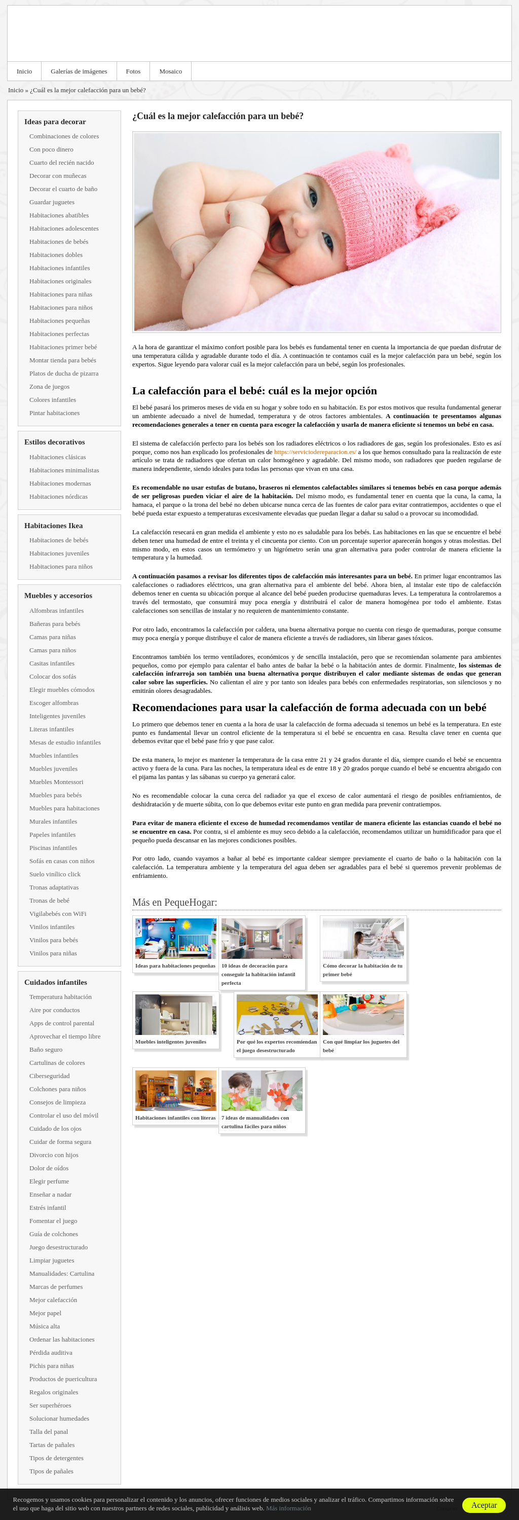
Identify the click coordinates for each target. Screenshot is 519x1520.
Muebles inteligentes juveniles (170, 1042)
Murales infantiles (53, 821)
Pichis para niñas (51, 1365)
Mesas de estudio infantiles (65, 742)
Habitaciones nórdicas (58, 496)
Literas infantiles (51, 729)
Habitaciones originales (60, 281)
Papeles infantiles (52, 834)
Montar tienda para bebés (62, 360)
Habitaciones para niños (61, 307)
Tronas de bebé (49, 900)
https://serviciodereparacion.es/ (315, 452)
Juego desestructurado (58, 1247)
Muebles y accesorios (58, 595)
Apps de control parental (61, 1023)
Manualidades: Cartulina (61, 1273)
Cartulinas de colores (57, 1062)
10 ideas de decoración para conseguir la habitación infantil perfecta (258, 974)
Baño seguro (45, 1049)
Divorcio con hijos (54, 1155)
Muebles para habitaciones (64, 808)
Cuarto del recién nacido (61, 162)
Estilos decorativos (54, 442)
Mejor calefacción (53, 1300)
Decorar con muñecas (58, 175)
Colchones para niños (57, 1089)
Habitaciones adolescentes (64, 228)
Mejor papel (45, 1313)
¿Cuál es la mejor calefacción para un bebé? (87, 90)
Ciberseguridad (49, 1076)
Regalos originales (53, 1392)
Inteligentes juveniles (57, 716)
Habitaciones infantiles (59, 268)
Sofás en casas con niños (62, 861)
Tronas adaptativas (54, 887)
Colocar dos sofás (52, 676)
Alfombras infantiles (56, 610)
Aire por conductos (54, 1010)
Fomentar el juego (53, 1221)
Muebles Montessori (56, 782)
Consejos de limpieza (57, 1102)
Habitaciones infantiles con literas (175, 1118)
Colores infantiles (52, 399)
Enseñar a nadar (50, 1194)
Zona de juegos (49, 386)
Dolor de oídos (48, 1168)
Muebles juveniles (53, 768)
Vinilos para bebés (53, 940)
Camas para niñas (52, 637)
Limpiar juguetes (51, 1260)
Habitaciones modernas (60, 483)
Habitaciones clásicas (57, 457)
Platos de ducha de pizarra (63, 373)
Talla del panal (48, 1431)
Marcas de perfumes (56, 1286)
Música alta (44, 1326)
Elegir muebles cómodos (62, 689)
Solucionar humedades (59, 1418)
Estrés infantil (47, 1207)
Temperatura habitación (60, 996)
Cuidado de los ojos (55, 1128)
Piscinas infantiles (53, 847)
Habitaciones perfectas (59, 334)
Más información (288, 1508)
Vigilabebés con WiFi (58, 913)
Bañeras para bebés (54, 623)
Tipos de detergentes (56, 1458)
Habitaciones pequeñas (59, 320)
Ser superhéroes (50, 1405)
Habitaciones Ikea (53, 526)
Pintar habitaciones (54, 413)
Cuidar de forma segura (60, 1141)
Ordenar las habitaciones (62, 1339)
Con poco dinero (51, 149)
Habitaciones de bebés (58, 241)
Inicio (24, 71)
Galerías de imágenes (79, 71)
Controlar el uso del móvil (63, 1115)
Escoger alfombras (54, 703)
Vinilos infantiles (52, 927)
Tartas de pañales (52, 1445)
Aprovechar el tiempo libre (64, 1036)
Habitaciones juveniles (59, 553)
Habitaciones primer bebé (63, 347)
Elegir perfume (49, 1181)
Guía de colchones (53, 1234)
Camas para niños (52, 650)
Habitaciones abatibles (59, 215)
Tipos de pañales (51, 1471)
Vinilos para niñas (53, 953)
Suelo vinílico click (55, 874)
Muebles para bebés (55, 795)
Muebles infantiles (53, 755)
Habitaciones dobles (56, 254)
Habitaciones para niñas (60, 294)
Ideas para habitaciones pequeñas (175, 965)
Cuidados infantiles (55, 982)
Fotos (133, 71)
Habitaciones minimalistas (64, 470)
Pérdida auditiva (50, 1352)
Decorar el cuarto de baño (63, 189)
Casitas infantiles (52, 663)
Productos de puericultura (63, 1379)
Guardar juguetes (52, 202)
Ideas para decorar (55, 122)
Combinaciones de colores (64, 136)
